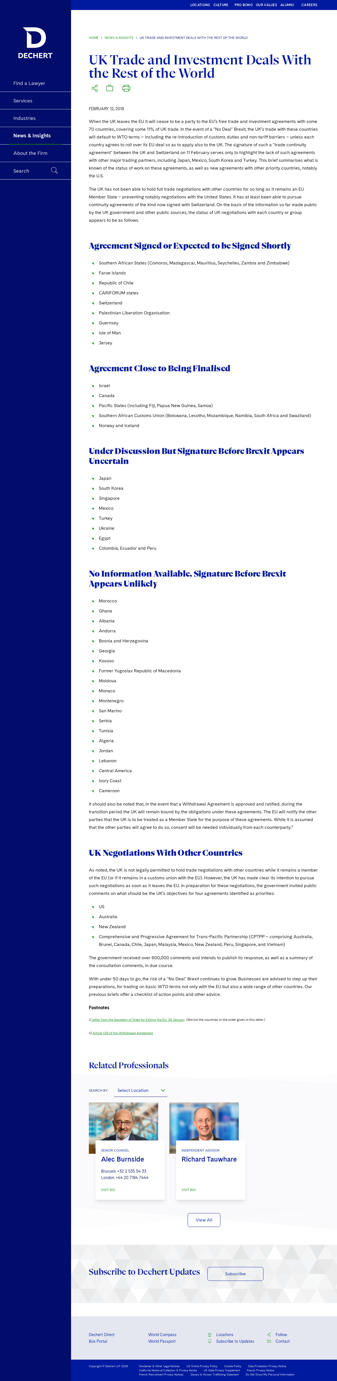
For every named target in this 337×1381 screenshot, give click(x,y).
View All (204, 1220)
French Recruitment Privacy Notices (161, 1374)
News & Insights (119, 38)
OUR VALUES (266, 5)
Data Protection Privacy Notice (267, 1366)
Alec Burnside (122, 1159)
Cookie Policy (232, 1366)
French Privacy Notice (260, 1370)
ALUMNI (287, 5)
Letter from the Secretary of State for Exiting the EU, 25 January (138, 1020)
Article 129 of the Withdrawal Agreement (122, 1033)
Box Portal (98, 1341)
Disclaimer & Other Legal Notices (159, 1366)
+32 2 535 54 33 (131, 1171)
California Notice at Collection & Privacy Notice (168, 1370)
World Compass (162, 1334)
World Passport (162, 1341)
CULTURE (220, 5)
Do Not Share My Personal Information (270, 1374)
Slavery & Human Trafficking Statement (214, 1374)
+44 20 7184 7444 (132, 1177)
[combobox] (140, 1090)
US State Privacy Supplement (222, 1370)
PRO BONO (244, 5)
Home (94, 38)
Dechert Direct (102, 1334)
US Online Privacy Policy (202, 1366)
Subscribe (235, 1273)
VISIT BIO (108, 1190)
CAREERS (309, 5)
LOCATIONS (200, 5)
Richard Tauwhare (209, 1159)
